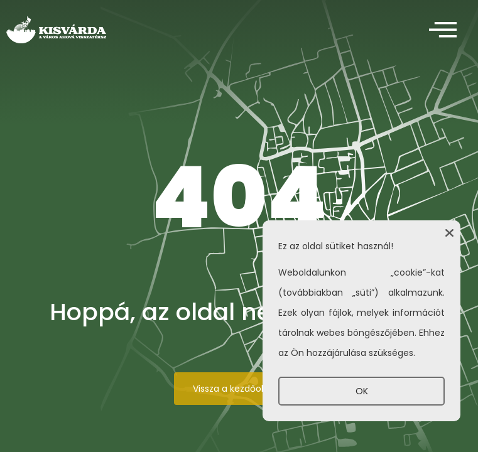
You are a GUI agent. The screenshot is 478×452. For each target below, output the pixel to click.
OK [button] (362, 391)
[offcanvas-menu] (443, 30)
